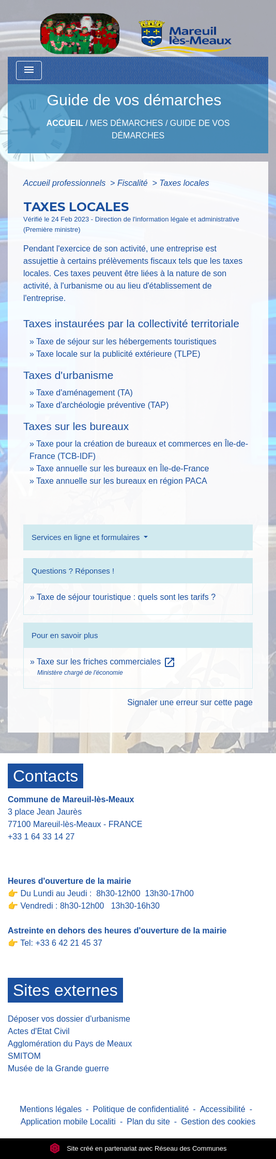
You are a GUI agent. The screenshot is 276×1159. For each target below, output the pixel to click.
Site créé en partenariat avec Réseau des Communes (138, 1148)
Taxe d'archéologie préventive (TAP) (102, 405)
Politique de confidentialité (141, 1109)
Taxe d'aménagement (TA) (84, 392)
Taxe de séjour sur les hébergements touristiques (126, 341)
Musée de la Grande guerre (58, 1068)
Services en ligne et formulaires (87, 537)
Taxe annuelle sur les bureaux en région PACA (121, 481)
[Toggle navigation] (29, 70)
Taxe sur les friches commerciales (106, 661)
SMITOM (24, 1056)
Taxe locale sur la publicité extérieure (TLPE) (118, 354)
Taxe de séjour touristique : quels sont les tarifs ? (126, 597)
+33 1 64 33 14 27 (41, 836)
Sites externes (65, 990)
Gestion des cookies (218, 1121)
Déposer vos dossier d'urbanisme (69, 1018)
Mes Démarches (126, 123)
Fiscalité (133, 183)
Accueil (65, 123)
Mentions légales (51, 1109)
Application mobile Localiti (68, 1121)
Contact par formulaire (55, 852)
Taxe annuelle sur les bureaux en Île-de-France (122, 468)
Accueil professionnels (65, 183)
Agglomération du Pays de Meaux (70, 1043)
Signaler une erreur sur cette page (190, 702)
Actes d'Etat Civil (39, 1031)
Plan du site (148, 1121)
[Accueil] (135, 28)
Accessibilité (223, 1109)
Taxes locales (184, 183)
